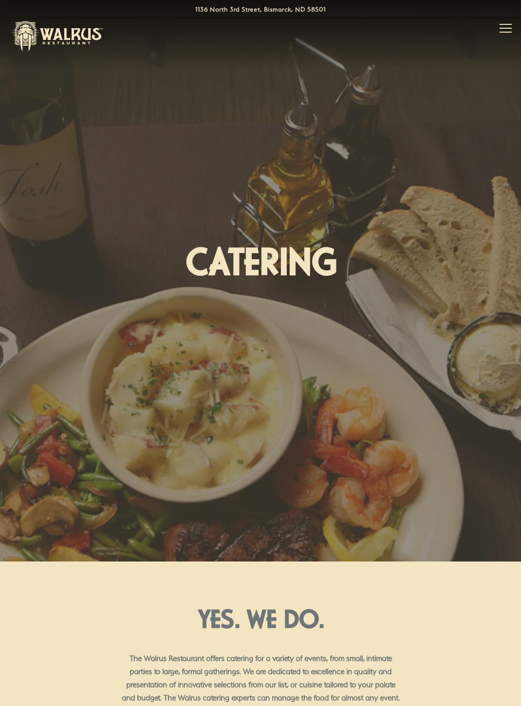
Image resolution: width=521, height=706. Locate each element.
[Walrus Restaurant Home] (57, 34)
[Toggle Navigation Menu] (505, 28)
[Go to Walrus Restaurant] (260, 8)
